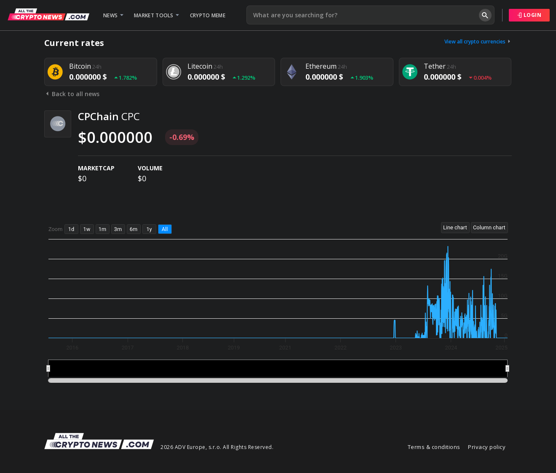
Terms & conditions (434, 447)
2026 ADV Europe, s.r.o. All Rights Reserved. (216, 447)
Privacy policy (486, 447)
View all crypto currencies (478, 41)
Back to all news (71, 94)
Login (529, 15)
